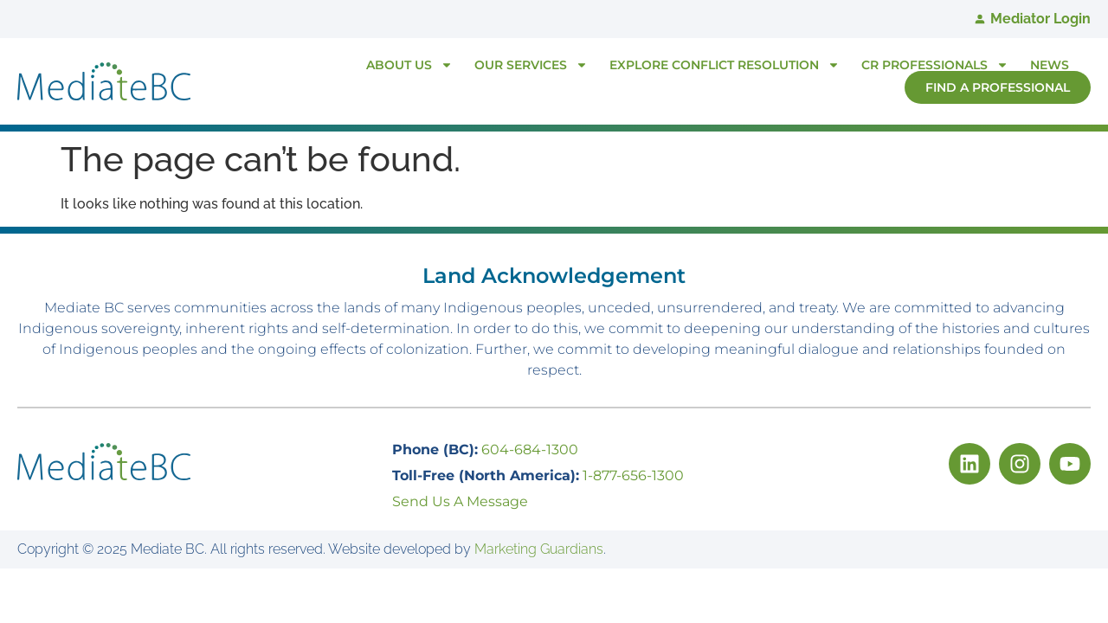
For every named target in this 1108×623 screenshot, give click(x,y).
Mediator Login (1040, 18)
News (1049, 65)
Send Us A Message (460, 501)
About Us (409, 65)
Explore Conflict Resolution (724, 65)
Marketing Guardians (538, 549)
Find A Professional (997, 87)
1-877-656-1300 (633, 475)
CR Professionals (934, 65)
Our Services (531, 65)
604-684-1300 (529, 449)
